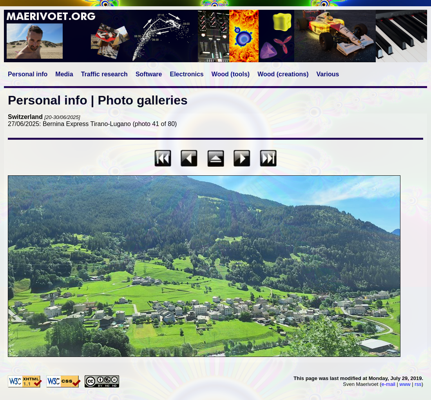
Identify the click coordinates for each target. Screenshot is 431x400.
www (405, 384)
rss (418, 384)
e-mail (388, 384)
